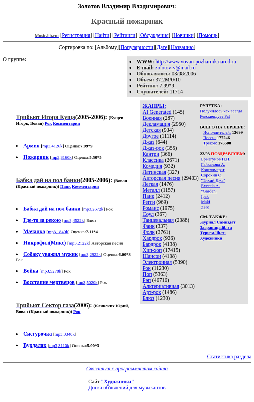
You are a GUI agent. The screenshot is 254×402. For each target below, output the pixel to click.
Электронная (157, 262)
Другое (150, 136)
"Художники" (117, 381)
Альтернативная (160, 286)
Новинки (183, 35)
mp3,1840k (58, 231)
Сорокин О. (211, 174)
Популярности (137, 47)
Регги (148, 202)
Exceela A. (210, 185)
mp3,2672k (93, 209)
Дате (162, 47)
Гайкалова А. (213, 164)
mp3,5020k (88, 282)
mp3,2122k (79, 243)
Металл (151, 190)
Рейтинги (124, 35)
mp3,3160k (62, 157)
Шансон (151, 256)
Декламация (156, 124)
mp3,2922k (91, 254)
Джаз (148, 142)
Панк (148, 196)
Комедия (152, 166)
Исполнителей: (217, 132)
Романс (150, 208)
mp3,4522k (74, 220)
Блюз (148, 298)
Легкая (150, 184)
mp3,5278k (51, 271)
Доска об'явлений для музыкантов (127, 387)
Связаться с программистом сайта (127, 368)
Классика (152, 160)
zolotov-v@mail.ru (175, 67)
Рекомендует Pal (215, 116)
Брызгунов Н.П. (215, 158)
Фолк (148, 232)
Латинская (154, 172)
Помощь (207, 35)
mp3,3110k (59, 345)
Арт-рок (151, 292)
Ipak (205, 196)
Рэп (146, 280)
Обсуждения (154, 35)
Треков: (210, 142)
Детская (151, 130)
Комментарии (66, 123)
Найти (102, 35)
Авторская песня (161, 178)
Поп (147, 274)
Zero (205, 207)
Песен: (209, 137)
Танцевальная (158, 220)
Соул (147, 214)
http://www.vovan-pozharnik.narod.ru (195, 61)
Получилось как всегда (221, 110)
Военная (152, 118)
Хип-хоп (152, 250)
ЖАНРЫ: (154, 106)
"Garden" (209, 190)
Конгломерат (213, 169)
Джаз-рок (153, 148)
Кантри (150, 154)
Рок (146, 268)
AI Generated (156, 112)
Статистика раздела (229, 356)
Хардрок (152, 238)
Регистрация (76, 35)
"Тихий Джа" (213, 180)
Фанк (148, 226)
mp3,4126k (52, 145)
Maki (205, 201)
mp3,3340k (65, 334)
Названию (182, 47)
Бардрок (151, 244)
